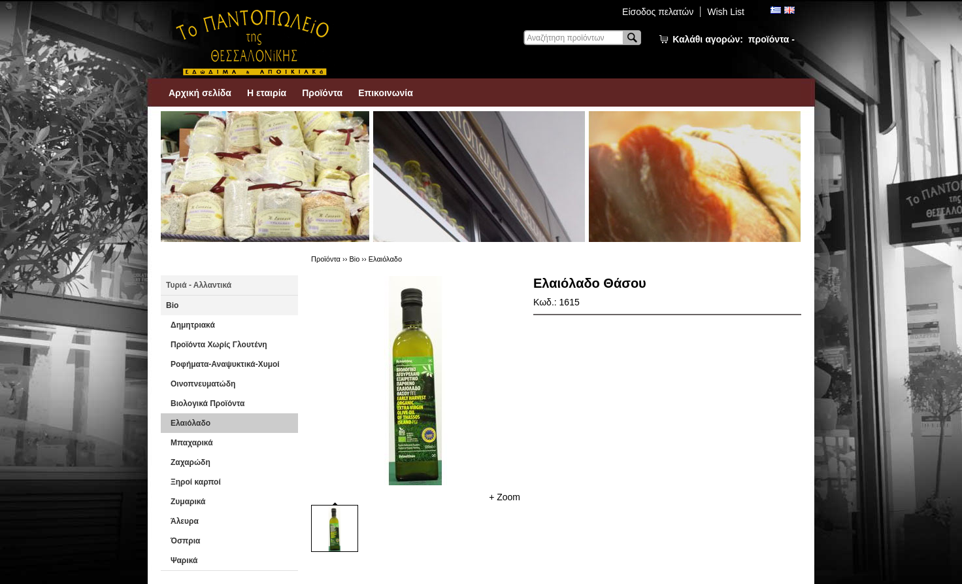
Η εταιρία (266, 93)
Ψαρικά (184, 560)
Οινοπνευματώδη (203, 383)
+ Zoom (504, 497)
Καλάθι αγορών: (733, 39)
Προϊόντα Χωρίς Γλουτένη (219, 344)
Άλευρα (185, 521)
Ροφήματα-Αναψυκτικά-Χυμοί (225, 364)
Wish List (725, 12)
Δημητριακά (193, 325)
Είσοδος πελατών (657, 12)
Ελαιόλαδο (190, 423)
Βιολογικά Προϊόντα (207, 403)
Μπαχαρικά (192, 442)
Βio (172, 305)
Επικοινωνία (385, 93)
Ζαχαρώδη (190, 462)
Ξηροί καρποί (196, 482)
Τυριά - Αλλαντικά (198, 285)
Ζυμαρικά (188, 501)
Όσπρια (185, 540)
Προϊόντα (322, 93)
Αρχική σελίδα (200, 93)
